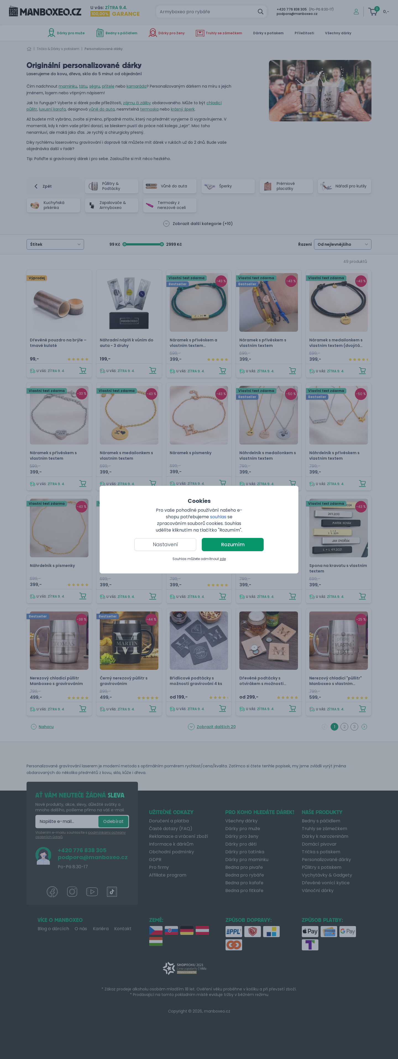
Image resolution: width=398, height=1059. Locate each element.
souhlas (218, 517)
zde (223, 558)
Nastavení (165, 544)
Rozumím (233, 544)
